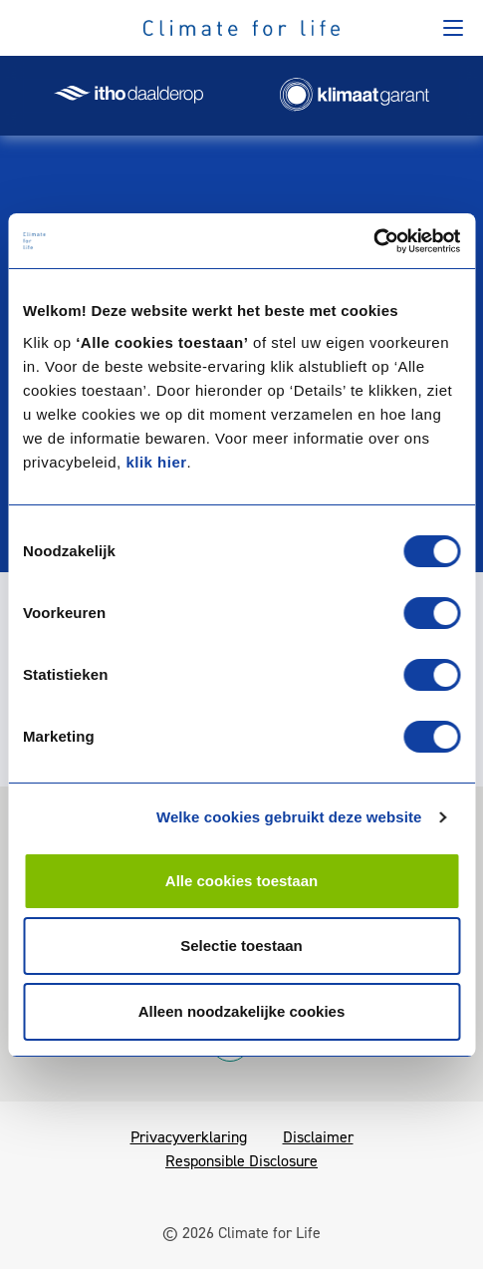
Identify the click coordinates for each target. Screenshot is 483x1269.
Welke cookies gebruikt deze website (289, 816)
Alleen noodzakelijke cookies (242, 1011)
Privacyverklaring (188, 1136)
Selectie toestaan (241, 945)
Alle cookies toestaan (241, 880)
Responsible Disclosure (241, 1160)
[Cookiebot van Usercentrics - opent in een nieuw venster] (373, 241)
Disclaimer (318, 1136)
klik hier (155, 462)
